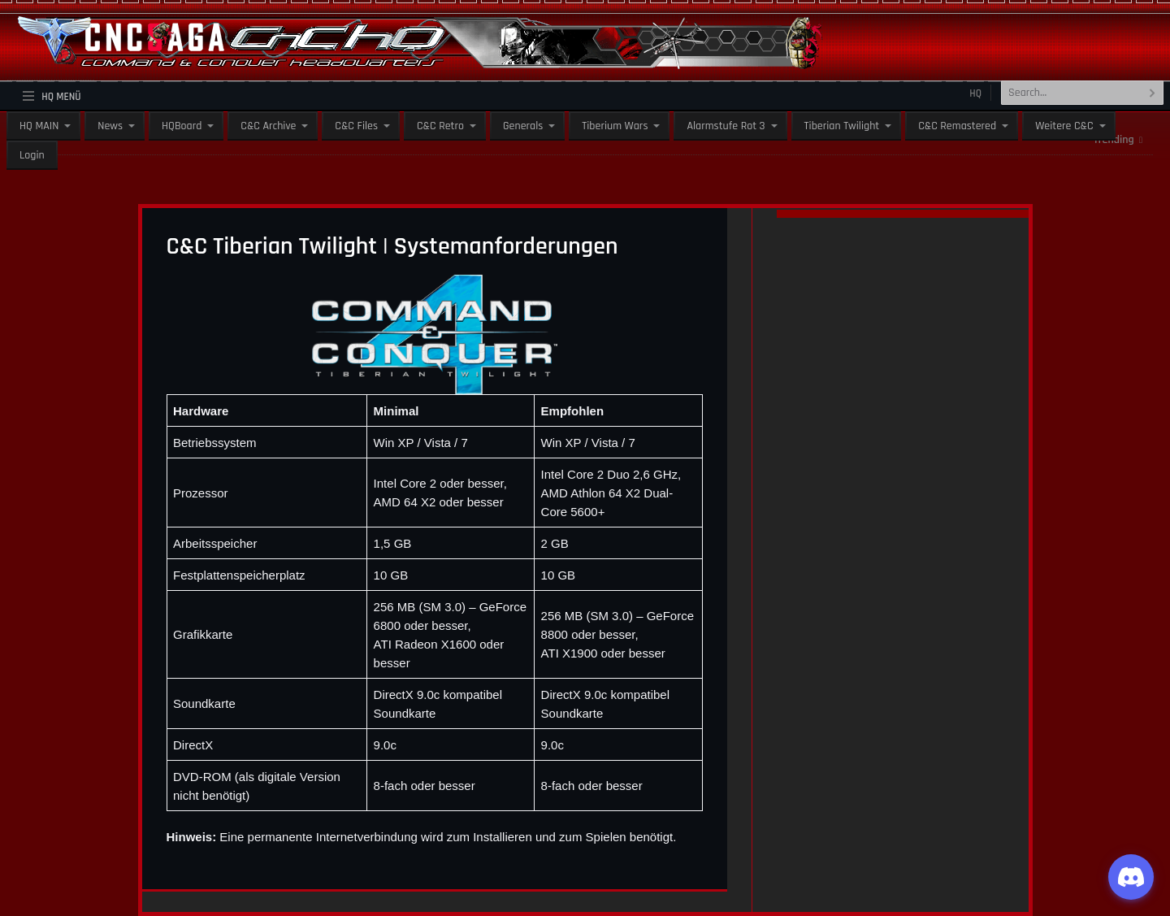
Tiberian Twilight (842, 126)
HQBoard (182, 126)
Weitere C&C (1064, 126)
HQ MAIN (39, 126)
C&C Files (356, 126)
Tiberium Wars (615, 126)
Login (32, 155)
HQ (975, 93)
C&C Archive (268, 126)
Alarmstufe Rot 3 (726, 126)
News (110, 126)
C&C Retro (440, 126)
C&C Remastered (957, 126)
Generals (523, 126)
